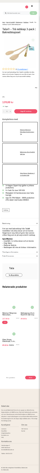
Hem (3, 22)
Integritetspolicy (5, 433)
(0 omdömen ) (22, 69)
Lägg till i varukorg (25, 111)
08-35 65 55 (9, 453)
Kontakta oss (5, 435)
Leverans (3, 429)
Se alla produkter (14, 275)
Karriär (23, 431)
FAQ (2, 437)
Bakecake (6, 470)
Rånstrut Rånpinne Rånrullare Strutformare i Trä (27, 132)
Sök (33, 13)
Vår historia (24, 429)
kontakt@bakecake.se (7, 449)
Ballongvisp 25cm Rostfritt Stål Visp (27, 153)
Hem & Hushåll (10, 22)
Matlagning (19, 22)
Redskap (26, 22)
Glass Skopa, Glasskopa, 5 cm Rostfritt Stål (27, 174)
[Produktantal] (7, 111)
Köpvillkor (4, 431)
